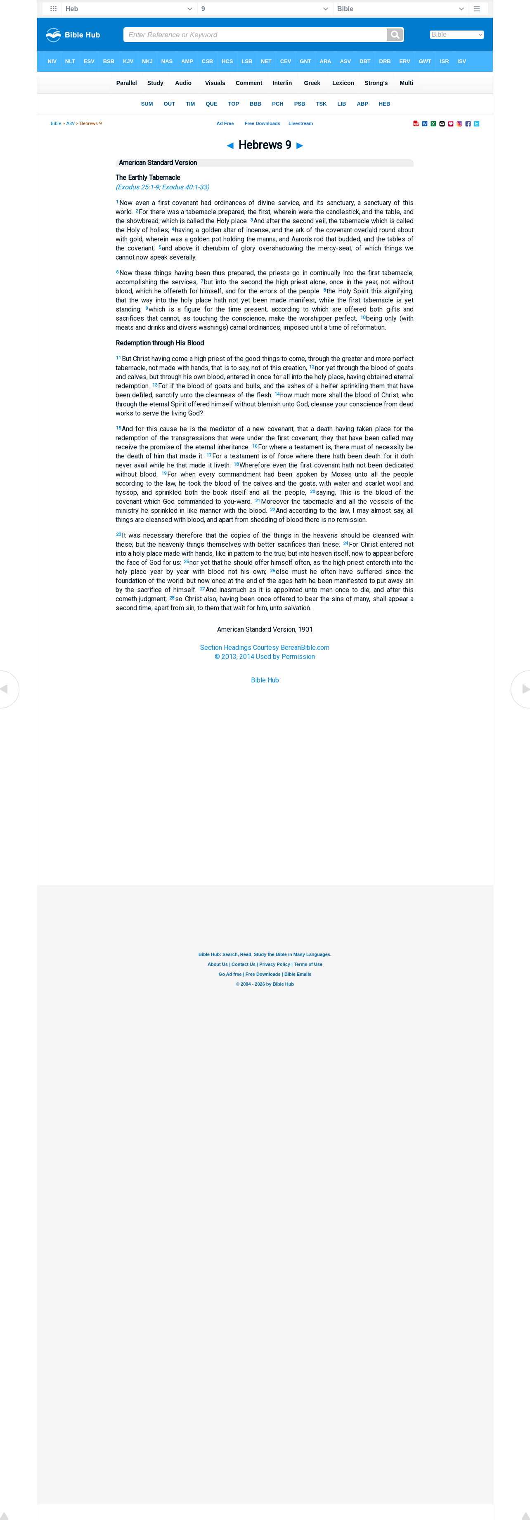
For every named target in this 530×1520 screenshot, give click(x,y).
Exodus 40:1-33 (184, 187)
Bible (56, 123)
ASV (70, 123)
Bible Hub (265, 680)
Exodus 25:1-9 (138, 187)
